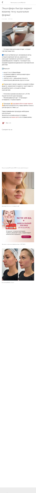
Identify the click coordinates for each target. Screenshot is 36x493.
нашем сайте (15, 117)
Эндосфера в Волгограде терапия (22, 103)
